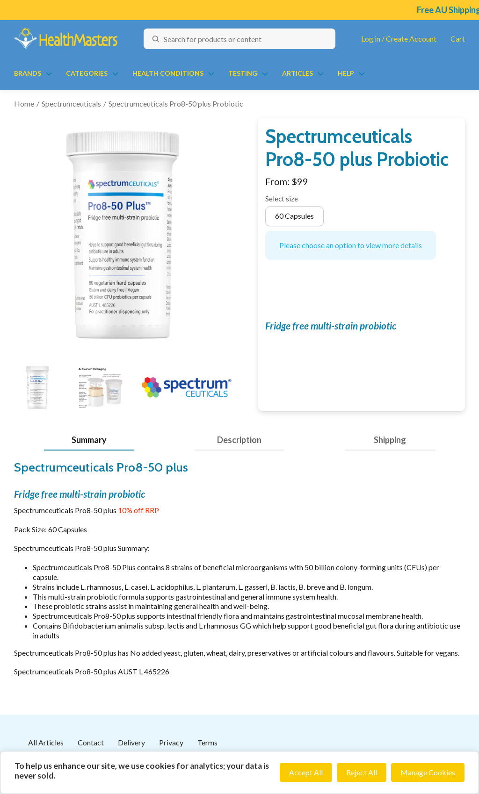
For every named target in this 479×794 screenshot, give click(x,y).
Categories (87, 73)
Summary (89, 440)
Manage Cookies (427, 772)
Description (239, 440)
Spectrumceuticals (71, 103)
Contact (91, 742)
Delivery (131, 742)
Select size (281, 198)
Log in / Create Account (398, 38)
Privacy (171, 742)
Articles (297, 73)
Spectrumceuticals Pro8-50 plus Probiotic (176, 103)
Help (346, 73)
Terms (207, 742)
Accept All (306, 772)
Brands (27, 73)
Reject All (361, 772)
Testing (242, 73)
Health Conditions (167, 73)
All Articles (46, 742)
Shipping (390, 440)
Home (24, 103)
